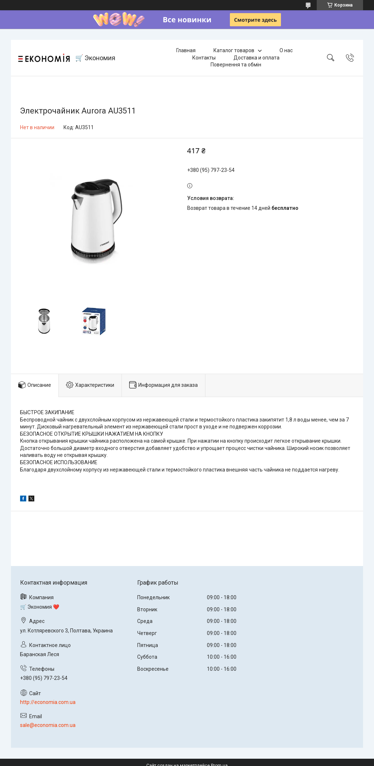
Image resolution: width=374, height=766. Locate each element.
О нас (286, 50)
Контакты (204, 58)
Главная (186, 50)
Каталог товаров (233, 50)
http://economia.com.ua (48, 702)
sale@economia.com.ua (48, 725)
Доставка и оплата (256, 58)
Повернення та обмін (236, 65)
